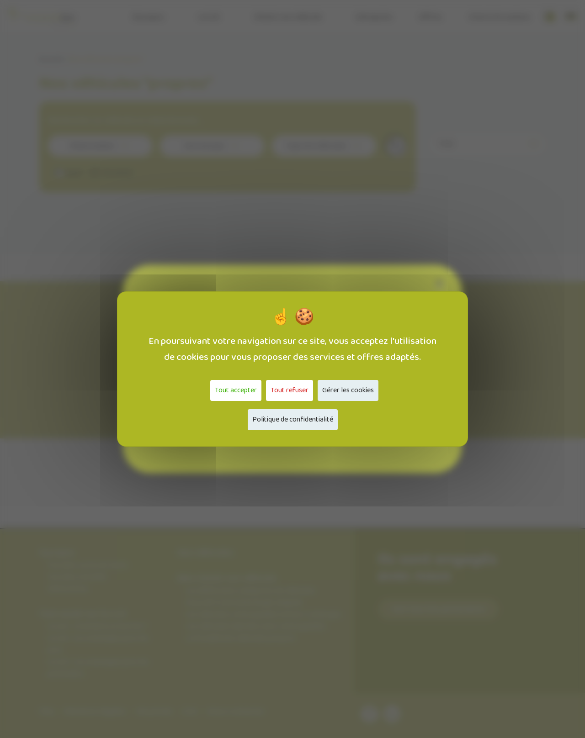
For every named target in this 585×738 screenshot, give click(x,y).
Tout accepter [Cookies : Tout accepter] (236, 390)
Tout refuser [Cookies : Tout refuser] (289, 390)
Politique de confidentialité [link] (292, 419)
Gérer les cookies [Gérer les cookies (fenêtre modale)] (348, 390)
